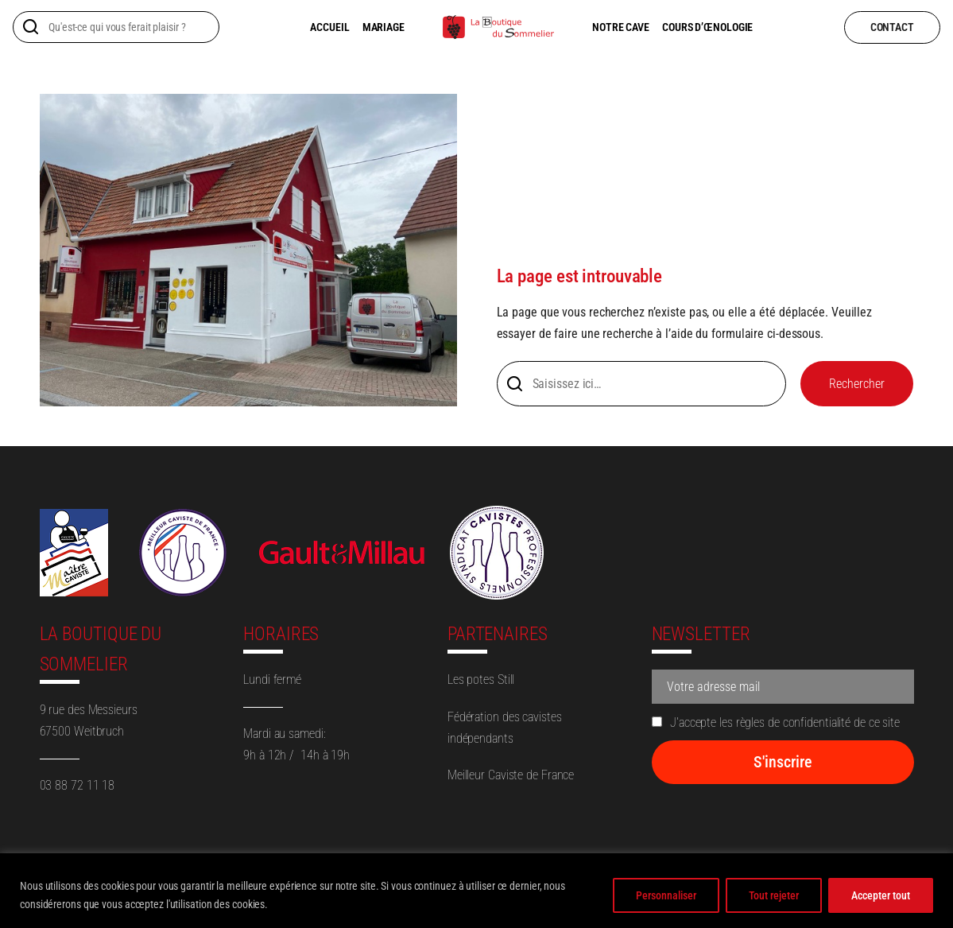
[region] (476, 890)
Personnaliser (666, 895)
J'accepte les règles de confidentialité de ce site (776, 722)
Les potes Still (481, 679)
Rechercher (857, 383)
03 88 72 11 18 (77, 785)
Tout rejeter (774, 895)
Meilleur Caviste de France (510, 774)
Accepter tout (880, 895)
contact (892, 27)
